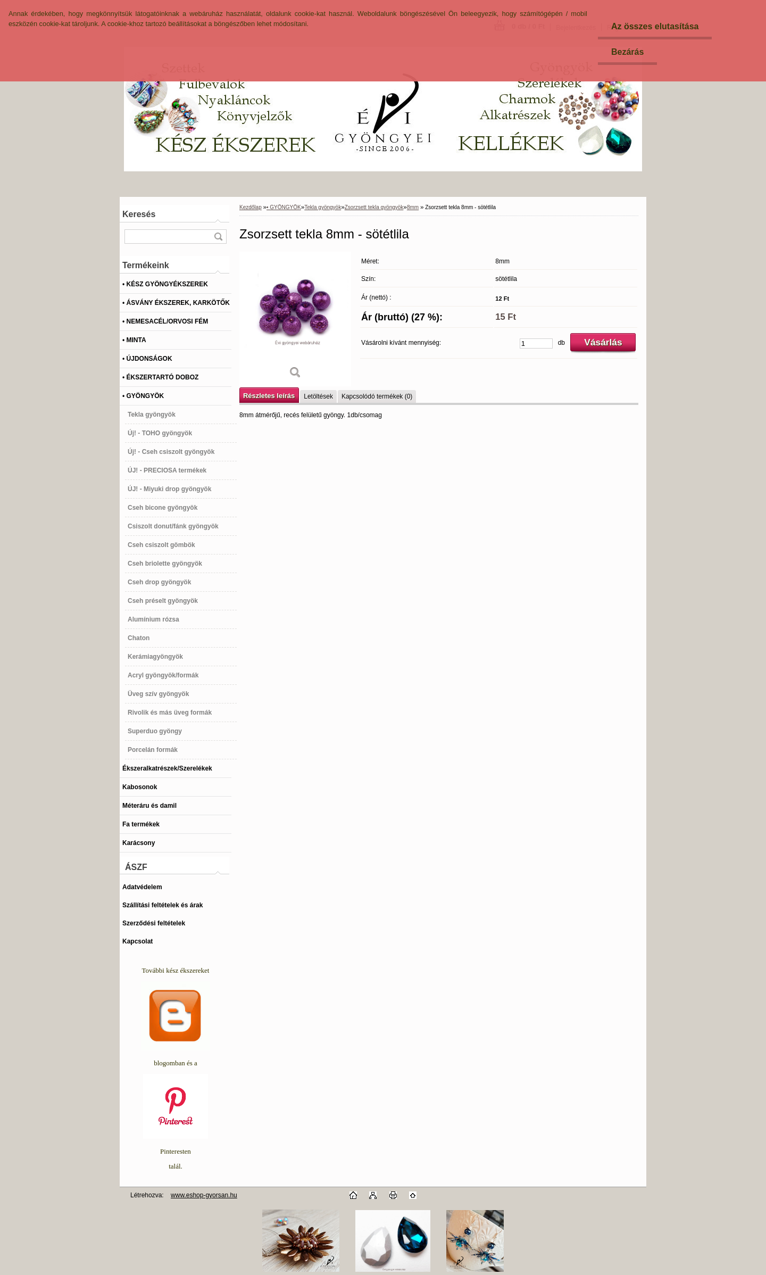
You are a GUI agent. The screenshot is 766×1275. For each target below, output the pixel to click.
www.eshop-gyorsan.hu (204, 1195)
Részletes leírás (269, 396)
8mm (413, 207)
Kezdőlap (250, 207)
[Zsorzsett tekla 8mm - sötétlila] (295, 319)
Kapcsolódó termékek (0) (377, 396)
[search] (218, 236)
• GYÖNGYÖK (284, 207)
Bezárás (627, 51)
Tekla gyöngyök (322, 207)
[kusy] (536, 343)
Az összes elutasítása (655, 26)
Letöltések (318, 396)
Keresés (138, 214)
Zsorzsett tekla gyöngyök (374, 207)
